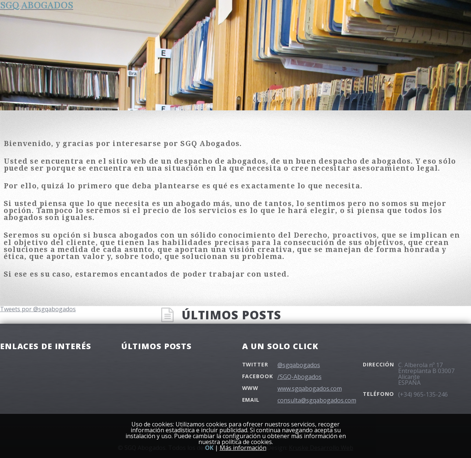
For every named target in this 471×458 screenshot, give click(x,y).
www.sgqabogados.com (309, 388)
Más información (243, 448)
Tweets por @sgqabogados (38, 309)
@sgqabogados (298, 365)
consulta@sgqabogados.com (316, 400)
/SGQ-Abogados (299, 377)
